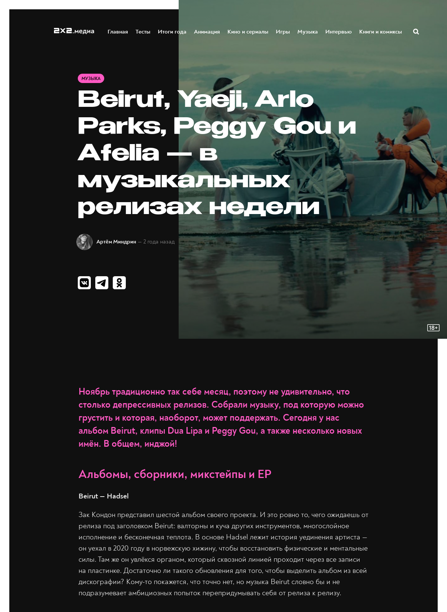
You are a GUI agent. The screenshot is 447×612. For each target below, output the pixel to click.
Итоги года (172, 31)
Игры (283, 31)
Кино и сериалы (248, 31)
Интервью (338, 31)
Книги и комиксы (381, 31)
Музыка (308, 31)
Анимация (207, 31)
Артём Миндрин (116, 241)
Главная (118, 31)
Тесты (143, 31)
